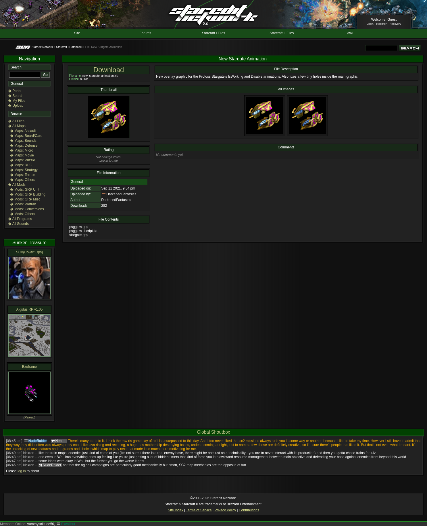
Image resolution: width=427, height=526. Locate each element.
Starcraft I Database (69, 47)
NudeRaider (37, 441)
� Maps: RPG (21, 165)
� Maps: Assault (23, 131)
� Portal (15, 91)
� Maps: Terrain (22, 175)
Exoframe (29, 367)
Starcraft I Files (213, 33)
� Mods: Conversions (27, 209)
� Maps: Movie (22, 155)
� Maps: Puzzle (22, 160)
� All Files (16, 121)
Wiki (350, 33)
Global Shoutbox (213, 432)
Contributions (249, 510)
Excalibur (68, 524)
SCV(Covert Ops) (29, 252)
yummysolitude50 (40, 524)
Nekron (28, 453)
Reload (29, 417)
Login (370, 23)
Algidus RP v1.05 (29, 309)
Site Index (175, 510)
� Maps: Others (22, 180)
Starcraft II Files (282, 33)
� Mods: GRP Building (27, 194)
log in (22, 471)
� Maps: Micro (21, 150)
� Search (15, 96)
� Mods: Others (22, 214)
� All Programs (20, 219)
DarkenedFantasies (121, 194)
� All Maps (17, 126)
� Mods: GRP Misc (25, 199)
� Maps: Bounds (23, 141)
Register (381, 23)
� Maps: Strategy (24, 170)
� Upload (15, 106)
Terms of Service (198, 510)
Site (77, 33)
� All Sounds (18, 224)
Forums (145, 33)
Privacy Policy (225, 510)
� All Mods (17, 185)
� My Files (16, 101)
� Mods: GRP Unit (24, 190)
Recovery (395, 23)
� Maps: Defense (24, 146)
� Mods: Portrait (23, 204)
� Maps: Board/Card (26, 136)
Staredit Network (42, 47)
